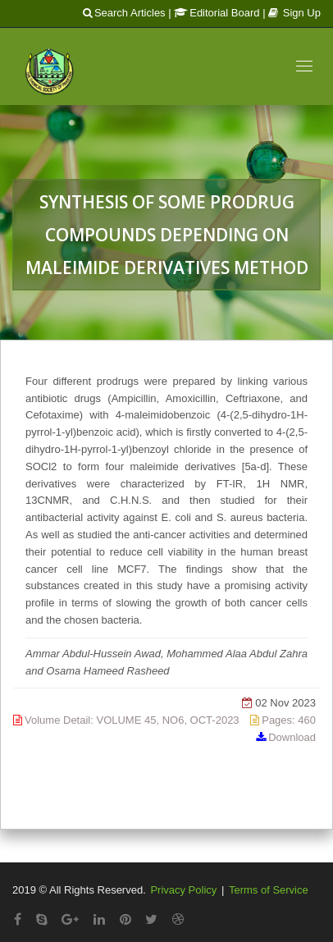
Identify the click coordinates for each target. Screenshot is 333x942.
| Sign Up (291, 13)
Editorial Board (216, 13)
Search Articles (124, 13)
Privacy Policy (183, 890)
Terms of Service (268, 890)
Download (292, 737)
